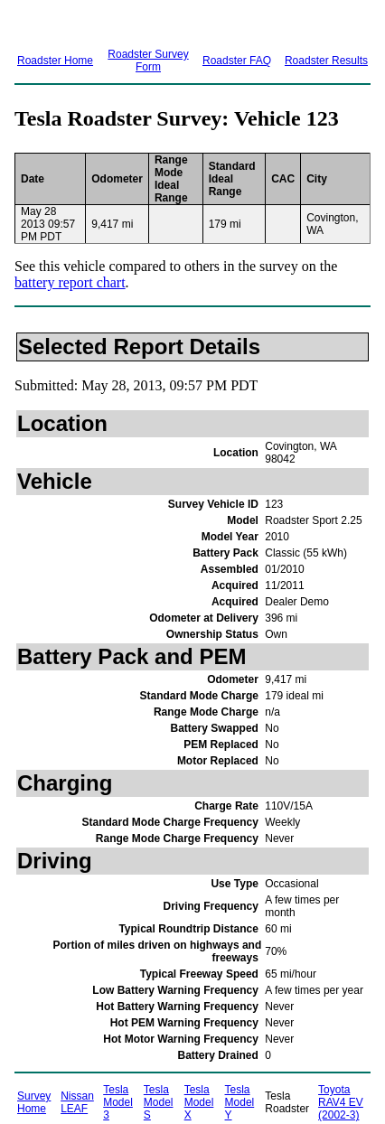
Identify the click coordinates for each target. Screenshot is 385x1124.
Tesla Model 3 (118, 1102)
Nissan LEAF (77, 1102)
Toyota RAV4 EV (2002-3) (340, 1102)
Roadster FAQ (236, 60)
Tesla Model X (199, 1102)
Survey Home (34, 1102)
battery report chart (70, 282)
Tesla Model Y (240, 1102)
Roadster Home (55, 60)
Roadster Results (326, 60)
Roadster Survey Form (148, 60)
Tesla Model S (159, 1102)
